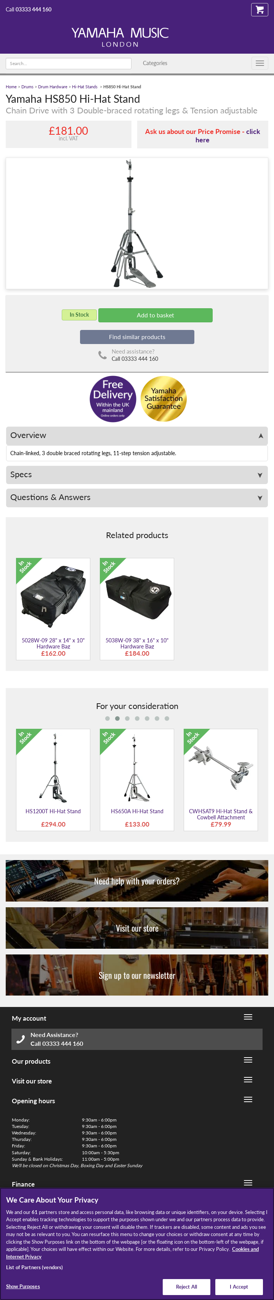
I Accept (239, 1287)
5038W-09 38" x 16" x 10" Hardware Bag (137, 643)
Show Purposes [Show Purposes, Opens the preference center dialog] (23, 1286)
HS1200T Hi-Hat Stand (53, 811)
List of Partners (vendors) (34, 1267)
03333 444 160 (33, 9)
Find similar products (137, 336)
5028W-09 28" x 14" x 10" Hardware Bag (53, 643)
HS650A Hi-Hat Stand (137, 811)
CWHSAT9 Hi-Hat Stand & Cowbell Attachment (221, 814)
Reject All (186, 1287)
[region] (137, 1244)
